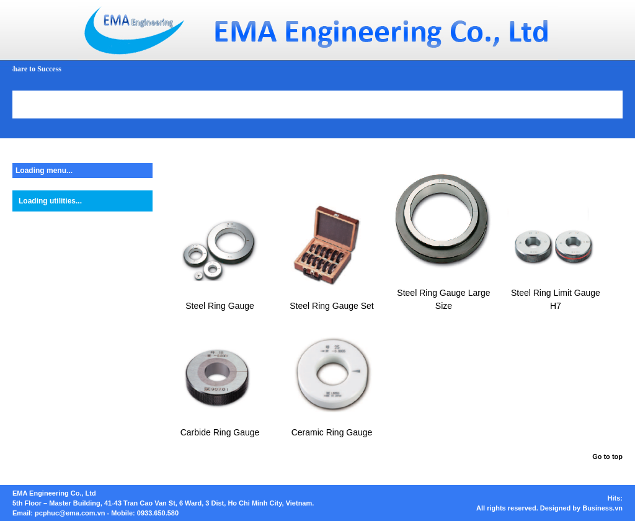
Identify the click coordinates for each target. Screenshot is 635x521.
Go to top (607, 456)
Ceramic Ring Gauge (332, 432)
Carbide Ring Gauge (220, 432)
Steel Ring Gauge (219, 306)
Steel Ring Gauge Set (331, 306)
